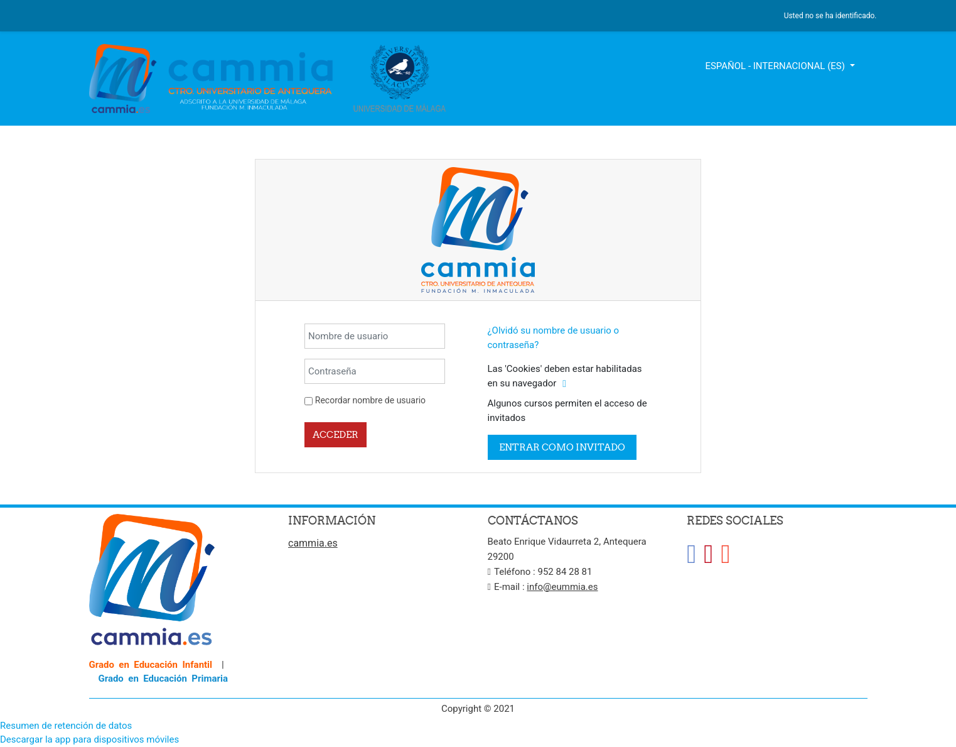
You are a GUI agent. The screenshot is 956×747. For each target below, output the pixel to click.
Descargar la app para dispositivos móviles (89, 739)
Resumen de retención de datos (66, 725)
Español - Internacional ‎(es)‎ (776, 66)
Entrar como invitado (562, 447)
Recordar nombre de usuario (370, 400)
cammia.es (313, 543)
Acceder (335, 434)
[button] (564, 384)
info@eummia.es (562, 586)
